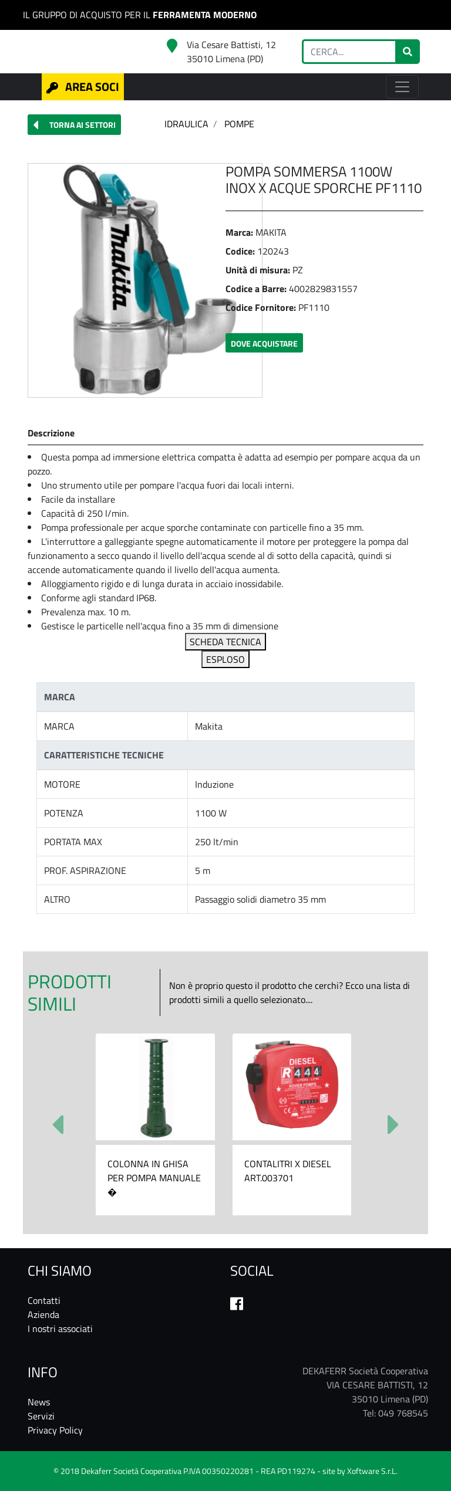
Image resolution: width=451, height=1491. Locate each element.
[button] (74, 124)
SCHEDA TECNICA (225, 642)
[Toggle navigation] (402, 87)
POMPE (239, 124)
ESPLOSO (225, 659)
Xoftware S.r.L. (372, 1471)
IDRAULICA (186, 124)
